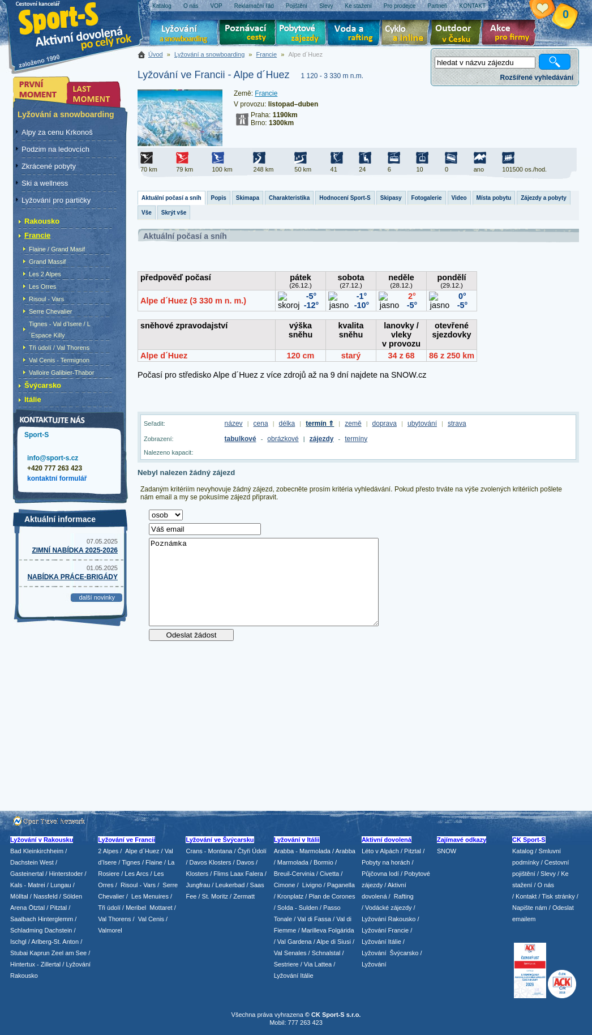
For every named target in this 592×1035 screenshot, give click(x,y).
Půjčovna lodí (380, 873)
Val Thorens (114, 919)
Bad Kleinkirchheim (36, 851)
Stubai (19, 953)
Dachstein (58, 930)
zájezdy (322, 439)
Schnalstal (326, 953)
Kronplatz (290, 896)
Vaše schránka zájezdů (551, 10)
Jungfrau (198, 885)
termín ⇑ (320, 423)
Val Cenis (151, 919)
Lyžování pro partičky (56, 200)
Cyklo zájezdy (407, 34)
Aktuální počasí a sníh (171, 198)
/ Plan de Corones (330, 896)
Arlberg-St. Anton (55, 941)
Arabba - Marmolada (302, 851)
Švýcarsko (42, 385)
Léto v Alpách (380, 851)
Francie (266, 54)
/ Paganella (339, 885)
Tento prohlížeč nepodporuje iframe (358, 331)
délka (287, 423)
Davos (245, 862)
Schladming (27, 930)
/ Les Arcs (134, 873)
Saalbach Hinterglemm (41, 919)
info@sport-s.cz (52, 458)
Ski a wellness (45, 183)
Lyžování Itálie (294, 975)
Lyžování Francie (385, 930)
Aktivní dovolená (457, 34)
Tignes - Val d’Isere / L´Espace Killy (60, 329)
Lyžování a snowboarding (209, 54)
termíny (356, 439)
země (353, 423)
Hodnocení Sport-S (345, 198)
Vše (146, 212)
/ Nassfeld (44, 896)
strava (457, 423)
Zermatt (244, 896)
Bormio (323, 862)
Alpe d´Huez (143, 851)
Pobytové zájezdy (302, 34)
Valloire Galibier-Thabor (61, 372)
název (234, 423)
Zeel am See (69, 953)
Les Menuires (150, 896)
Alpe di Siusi (333, 941)
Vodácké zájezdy (388, 907)
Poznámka (264, 582)
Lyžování (184, 34)
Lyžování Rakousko (389, 919)
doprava (384, 423)
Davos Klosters (210, 862)
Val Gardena (294, 941)
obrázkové (282, 439)
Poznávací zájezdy (248, 34)
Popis (218, 198)
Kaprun (39, 953)
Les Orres (42, 286)
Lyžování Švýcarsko (390, 953)
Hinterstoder (66, 873)
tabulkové (240, 439)
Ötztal (36, 907)
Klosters (197, 873)
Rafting (404, 896)
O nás (546, 885)
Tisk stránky (558, 896)
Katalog (522, 851)
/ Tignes (129, 862)
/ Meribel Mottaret (147, 907)
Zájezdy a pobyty (544, 198)
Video (459, 198)
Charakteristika (289, 198)
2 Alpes (108, 851)
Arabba (345, 851)
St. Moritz (215, 896)
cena (261, 423)
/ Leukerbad (228, 885)
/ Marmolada (291, 862)
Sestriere (286, 964)
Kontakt (526, 896)
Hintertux (22, 964)
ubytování (422, 423)
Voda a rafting (356, 34)
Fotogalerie (426, 198)
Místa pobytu (494, 198)
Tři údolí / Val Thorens (59, 347)
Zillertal (52, 964)
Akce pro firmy (511, 34)
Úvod (155, 54)
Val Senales (290, 953)
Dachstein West (32, 862)
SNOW (446, 851)
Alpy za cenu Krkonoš (57, 132)
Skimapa (247, 198)
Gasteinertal (27, 873)
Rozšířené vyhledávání (536, 78)
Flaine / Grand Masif (57, 249)
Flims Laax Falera (238, 873)
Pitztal (58, 907)
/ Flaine (152, 862)
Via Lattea (318, 964)
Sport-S (36, 435)
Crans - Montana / (211, 851)
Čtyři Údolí (252, 851)
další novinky (97, 597)
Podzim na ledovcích (55, 149)
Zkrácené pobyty (49, 166)
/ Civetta (327, 873)
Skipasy (391, 198)
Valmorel (110, 930)
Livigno (312, 885)
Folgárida (341, 930)
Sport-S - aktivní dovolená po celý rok (81, 24)
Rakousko (41, 221)
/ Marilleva (312, 930)
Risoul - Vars (46, 299)
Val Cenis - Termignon (59, 360)
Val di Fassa (314, 919)
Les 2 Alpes (45, 274)
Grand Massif (47, 261)
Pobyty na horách (386, 862)
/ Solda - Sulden (296, 907)
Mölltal (19, 896)
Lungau (60, 885)
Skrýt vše (173, 212)
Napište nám (529, 907)
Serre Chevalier (50, 311)
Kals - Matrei (27, 885)
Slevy (548, 873)
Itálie (32, 399)
